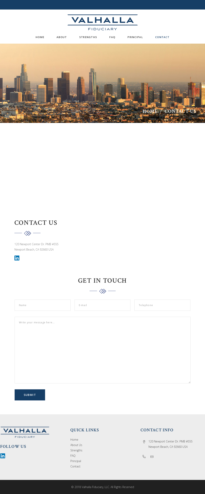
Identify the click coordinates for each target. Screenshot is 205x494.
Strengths (76, 450)
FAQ (73, 456)
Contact (75, 466)
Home (150, 111)
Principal (75, 461)
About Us (76, 445)
